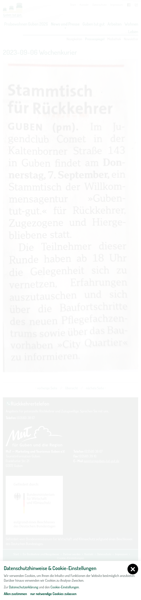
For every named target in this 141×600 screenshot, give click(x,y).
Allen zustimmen (15, 594)
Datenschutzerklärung (23, 587)
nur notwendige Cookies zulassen (53, 594)
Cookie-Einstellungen (64, 587)
